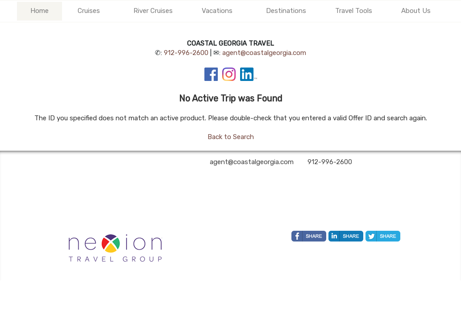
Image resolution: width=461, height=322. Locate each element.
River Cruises (153, 11)
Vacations (217, 11)
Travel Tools (353, 11)
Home (39, 11)
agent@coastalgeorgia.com (264, 53)
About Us (416, 11)
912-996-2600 (186, 53)
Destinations (286, 11)
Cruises (89, 11)
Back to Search (231, 137)
